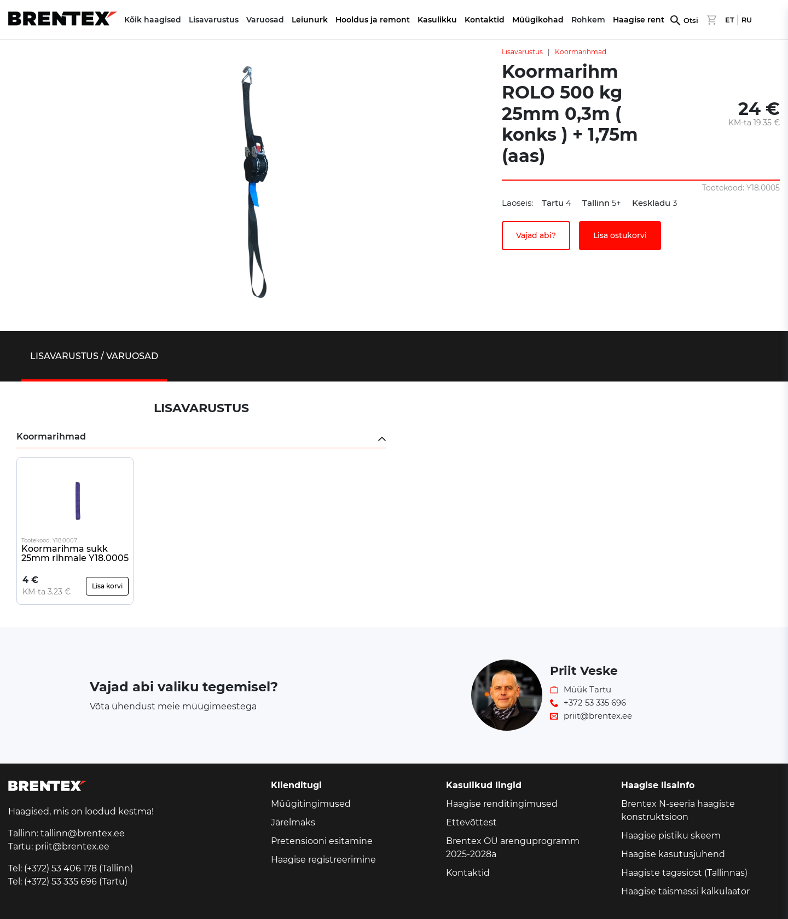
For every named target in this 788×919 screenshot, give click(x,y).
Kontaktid (485, 20)
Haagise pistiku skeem (671, 835)
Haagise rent (638, 20)
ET (729, 20)
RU (746, 20)
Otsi (690, 20)
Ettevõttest (471, 822)
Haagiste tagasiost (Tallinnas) (684, 873)
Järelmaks (293, 822)
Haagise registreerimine (323, 859)
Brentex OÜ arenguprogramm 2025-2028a (513, 847)
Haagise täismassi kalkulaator (685, 891)
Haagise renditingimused (502, 804)
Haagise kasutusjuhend (673, 854)
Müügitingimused (311, 804)
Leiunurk (310, 20)
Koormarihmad (580, 52)
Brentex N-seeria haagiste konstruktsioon (678, 810)
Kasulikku (437, 20)
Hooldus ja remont (372, 20)
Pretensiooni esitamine (322, 841)
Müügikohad (538, 20)
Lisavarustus (522, 52)
